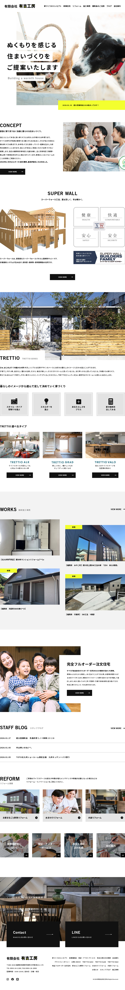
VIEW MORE (12, 172)
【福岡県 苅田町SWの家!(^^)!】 (13, 608)
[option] (70, 58)
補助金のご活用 (98, 6)
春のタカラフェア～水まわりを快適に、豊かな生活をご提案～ (97, 105)
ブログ (109, 6)
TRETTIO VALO (113, 962)
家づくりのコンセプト (53, 6)
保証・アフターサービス (49, 849)
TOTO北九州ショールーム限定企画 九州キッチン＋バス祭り (43, 757)
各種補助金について (18, 849)
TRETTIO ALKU (87, 962)
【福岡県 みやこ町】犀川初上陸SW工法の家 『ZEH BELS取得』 (92, 565)
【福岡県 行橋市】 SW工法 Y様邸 (79, 614)
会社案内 (117, 6)
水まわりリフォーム (99, 966)
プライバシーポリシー (62, 962)
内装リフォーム (113, 966)
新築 (73, 527)
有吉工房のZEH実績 (83, 849)
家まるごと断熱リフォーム (81, 966)
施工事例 (86, 6)
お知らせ (95, 970)
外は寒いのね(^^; (24, 747)
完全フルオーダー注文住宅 (61, 966)
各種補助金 (73, 958)
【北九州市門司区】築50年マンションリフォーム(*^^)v (22, 559)
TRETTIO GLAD (100, 962)
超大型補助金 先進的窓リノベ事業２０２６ (35, 738)
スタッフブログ (105, 970)
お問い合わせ (76, 962)
